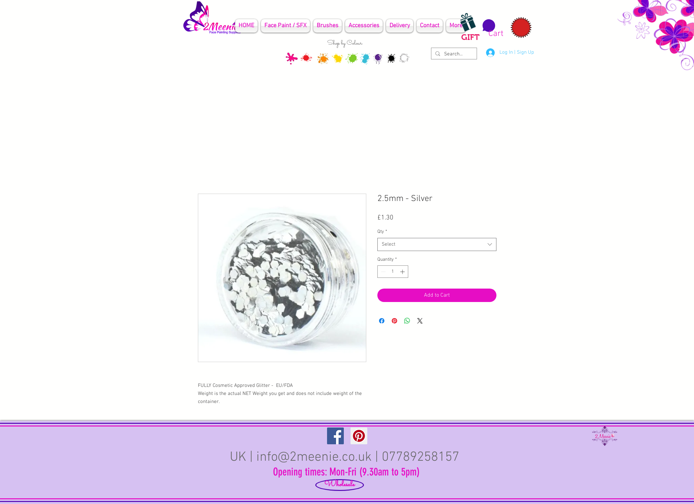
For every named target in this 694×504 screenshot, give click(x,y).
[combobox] (436, 244)
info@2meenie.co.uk (314, 457)
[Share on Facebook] (382, 321)
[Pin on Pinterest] (394, 321)
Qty (382, 232)
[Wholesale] (339, 485)
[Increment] (403, 272)
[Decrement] (382, 272)
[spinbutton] (393, 272)
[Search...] (453, 54)
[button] (491, 28)
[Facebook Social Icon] (335, 435)
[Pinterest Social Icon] (359, 435)
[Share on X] (420, 321)
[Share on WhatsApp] (407, 321)
